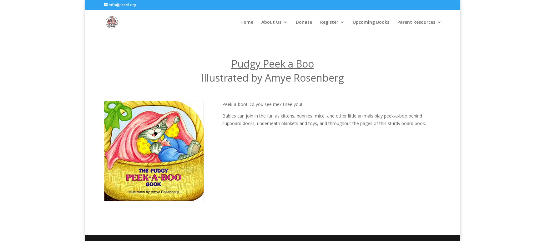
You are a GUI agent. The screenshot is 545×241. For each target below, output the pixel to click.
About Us (271, 22)
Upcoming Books (371, 22)
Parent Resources (416, 22)
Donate (304, 22)
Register (329, 22)
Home (246, 22)
